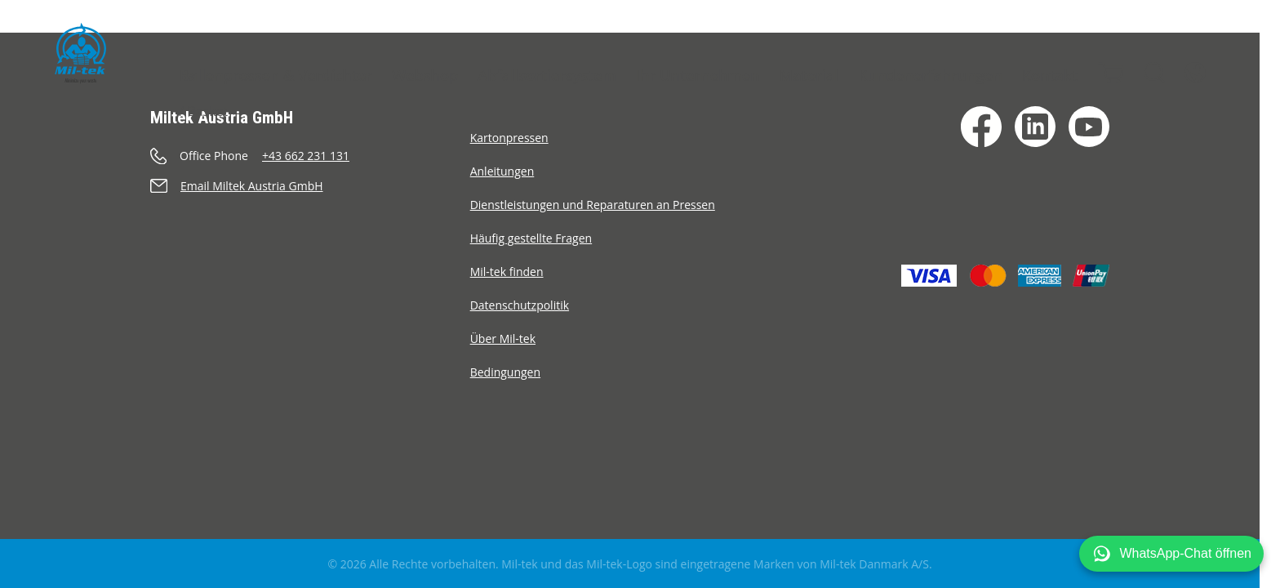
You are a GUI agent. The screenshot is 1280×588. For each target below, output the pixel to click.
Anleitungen (502, 171)
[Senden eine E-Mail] (310, 185)
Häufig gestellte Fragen (531, 238)
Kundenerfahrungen (930, 75)
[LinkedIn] (1035, 126)
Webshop (425, 75)
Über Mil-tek (503, 338)
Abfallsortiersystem (547, 75)
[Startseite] (81, 53)
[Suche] (1154, 72)
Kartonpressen (509, 137)
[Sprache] (1195, 72)
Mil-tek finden (507, 271)
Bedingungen (505, 372)
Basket (207, 111)
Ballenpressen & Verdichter (275, 75)
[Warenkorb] (1111, 72)
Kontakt (1050, 75)
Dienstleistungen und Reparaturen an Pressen (592, 204)
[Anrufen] (310, 155)
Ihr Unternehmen (698, 75)
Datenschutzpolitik (519, 305)
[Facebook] (981, 126)
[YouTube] (1089, 126)
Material (809, 75)
